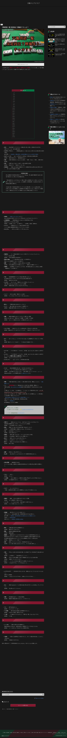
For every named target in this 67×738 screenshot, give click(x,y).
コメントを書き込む (23, 706)
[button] (43, 695)
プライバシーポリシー (62, 734)
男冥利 (51, 97)
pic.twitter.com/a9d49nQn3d (27, 410)
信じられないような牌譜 (16, 387)
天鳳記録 (52, 100)
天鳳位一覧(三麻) (12, 733)
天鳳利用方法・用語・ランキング (7, 692)
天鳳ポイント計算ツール (55, 119)
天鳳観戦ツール (53, 104)
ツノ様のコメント (25, 374)
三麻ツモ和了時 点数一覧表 (35, 733)
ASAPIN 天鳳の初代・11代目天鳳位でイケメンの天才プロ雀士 (24, 155)
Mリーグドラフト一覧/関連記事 (46, 733)
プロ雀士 (20, 733)
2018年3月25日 (21, 413)
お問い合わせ (63, 733)
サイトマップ (55, 734)
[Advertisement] (33, 14)
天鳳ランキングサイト (14, 217)
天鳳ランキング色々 (26, 733)
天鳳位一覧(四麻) (5, 733)
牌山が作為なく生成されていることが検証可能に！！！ (17, 398)
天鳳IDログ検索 (53, 107)
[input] (23, 695)
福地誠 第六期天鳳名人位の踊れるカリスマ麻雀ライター (23, 516)
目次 (21, 90)
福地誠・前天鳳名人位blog (17, 520)
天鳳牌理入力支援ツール (55, 114)
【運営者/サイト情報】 (56, 733)
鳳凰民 (17, 733)
